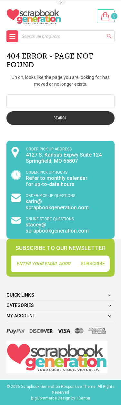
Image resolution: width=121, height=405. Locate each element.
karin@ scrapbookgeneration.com (57, 204)
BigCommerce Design (50, 398)
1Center (83, 398)
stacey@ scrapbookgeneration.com (57, 228)
